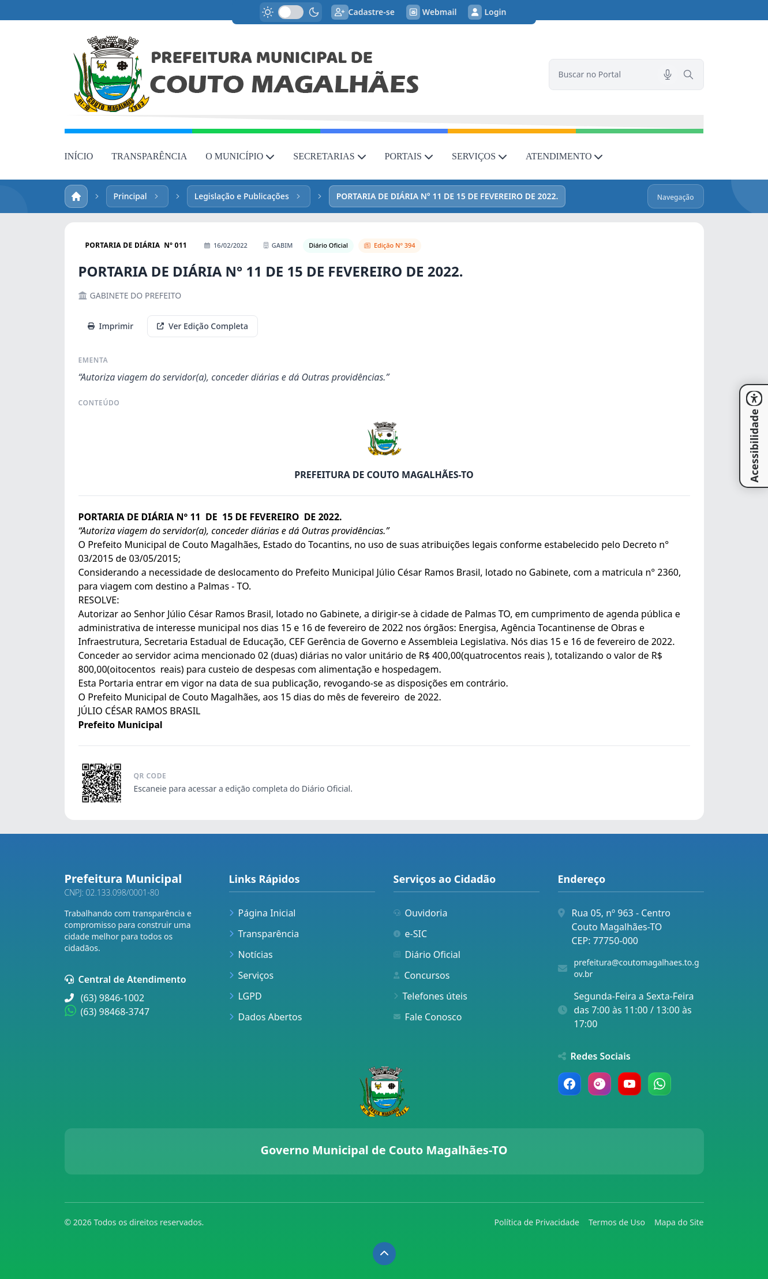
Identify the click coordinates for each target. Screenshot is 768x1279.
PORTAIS (409, 156)
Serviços (251, 975)
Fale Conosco (428, 1016)
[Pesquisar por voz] (667, 74)
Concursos (422, 975)
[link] (299, 74)
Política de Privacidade (536, 1222)
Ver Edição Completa (202, 325)
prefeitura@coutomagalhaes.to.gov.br (636, 968)
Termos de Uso (617, 1222)
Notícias (251, 954)
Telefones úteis (430, 996)
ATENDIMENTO (564, 156)
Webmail (431, 12)
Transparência (264, 933)
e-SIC (411, 933)
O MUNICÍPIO (240, 156)
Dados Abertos (265, 1016)
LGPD (245, 996)
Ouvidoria (421, 913)
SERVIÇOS (479, 156)
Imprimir (111, 325)
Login (487, 12)
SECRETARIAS (329, 156)
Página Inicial (262, 913)
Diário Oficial (427, 954)
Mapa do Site (679, 1222)
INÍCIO (79, 156)
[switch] (291, 12)
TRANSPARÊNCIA (149, 156)
